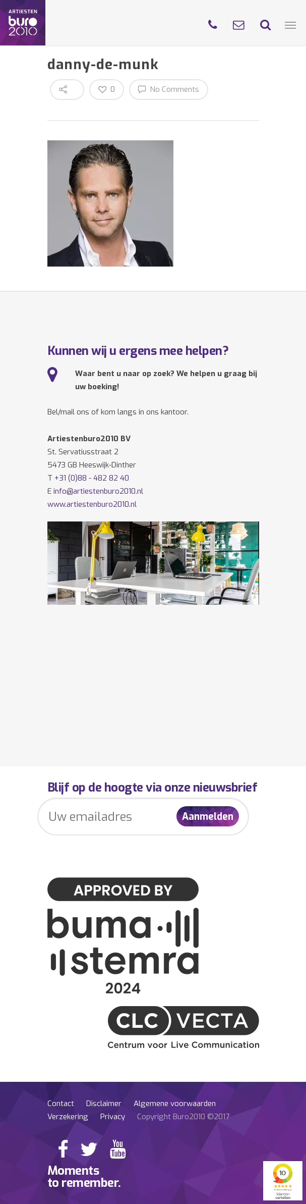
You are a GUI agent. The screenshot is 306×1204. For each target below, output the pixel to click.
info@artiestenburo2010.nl (98, 491)
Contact (60, 1103)
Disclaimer (103, 1103)
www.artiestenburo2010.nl (92, 504)
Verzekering (67, 1117)
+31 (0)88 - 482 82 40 (91, 478)
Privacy (112, 1117)
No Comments (168, 89)
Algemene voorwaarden (175, 1103)
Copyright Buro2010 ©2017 (183, 1117)
